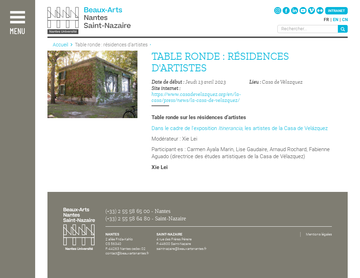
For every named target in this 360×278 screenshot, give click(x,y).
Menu (17, 32)
